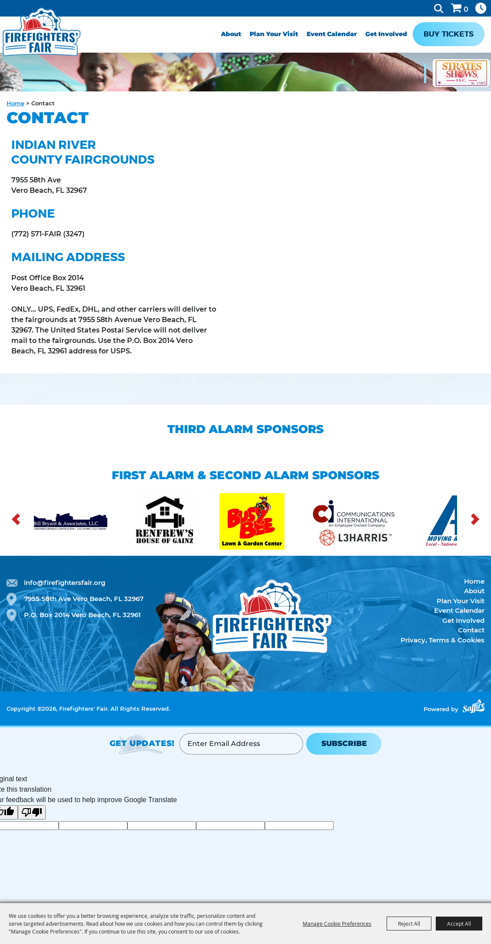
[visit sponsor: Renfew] (177, 523)
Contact (471, 630)
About (231, 34)
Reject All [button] (409, 923)
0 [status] (466, 9)
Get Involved (386, 34)
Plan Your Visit (274, 34)
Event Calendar (332, 34)
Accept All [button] (459, 923)
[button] (16, 519)
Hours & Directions (480, 8)
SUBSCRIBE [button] (344, 743)
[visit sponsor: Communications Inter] (366, 523)
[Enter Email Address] (241, 744)
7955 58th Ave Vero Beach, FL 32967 (84, 599)
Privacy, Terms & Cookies (442, 640)
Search (438, 8)
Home (15, 103)
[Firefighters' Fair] (41, 31)
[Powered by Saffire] (473, 706)
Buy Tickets (449, 34)
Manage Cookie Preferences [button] (337, 923)
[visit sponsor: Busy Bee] (264, 523)
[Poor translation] (32, 812)
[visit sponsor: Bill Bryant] (78, 523)
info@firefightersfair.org (64, 582)
